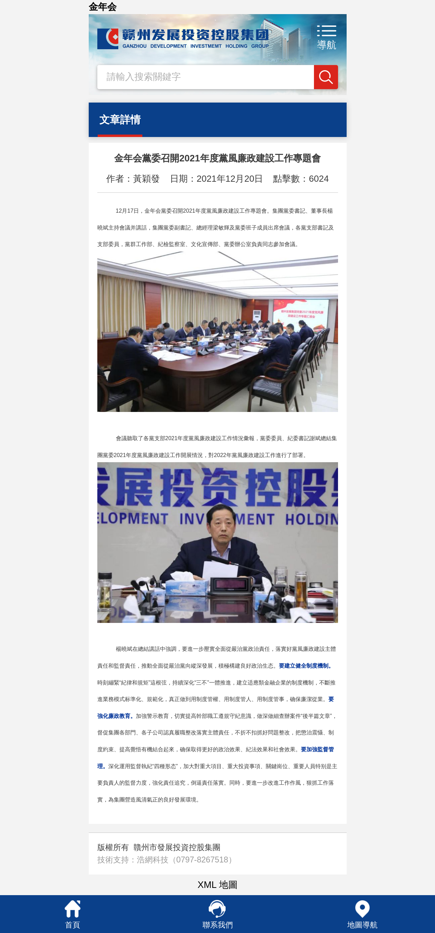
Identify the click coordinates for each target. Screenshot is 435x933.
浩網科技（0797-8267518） (186, 859)
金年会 (103, 7)
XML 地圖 (217, 885)
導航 (326, 45)
